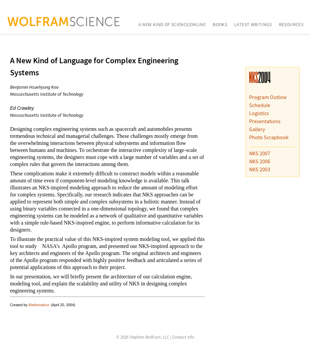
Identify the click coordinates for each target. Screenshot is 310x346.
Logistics (259, 113)
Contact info (183, 337)
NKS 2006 (259, 161)
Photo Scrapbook (269, 137)
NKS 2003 (259, 169)
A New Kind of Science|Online (172, 24)
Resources (291, 24)
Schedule (259, 105)
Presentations (265, 121)
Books (220, 24)
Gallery (257, 129)
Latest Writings (253, 24)
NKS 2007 (259, 153)
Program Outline (268, 97)
